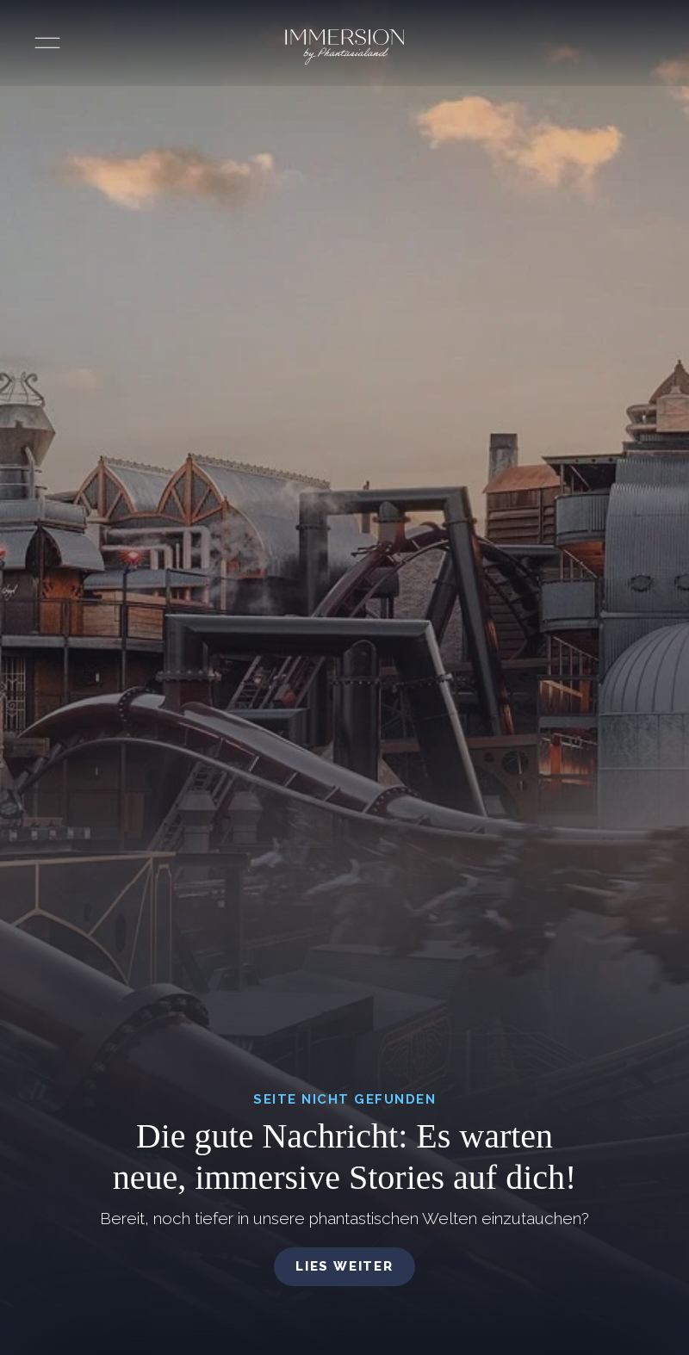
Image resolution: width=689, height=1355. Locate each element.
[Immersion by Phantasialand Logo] (344, 47)
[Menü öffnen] (47, 43)
